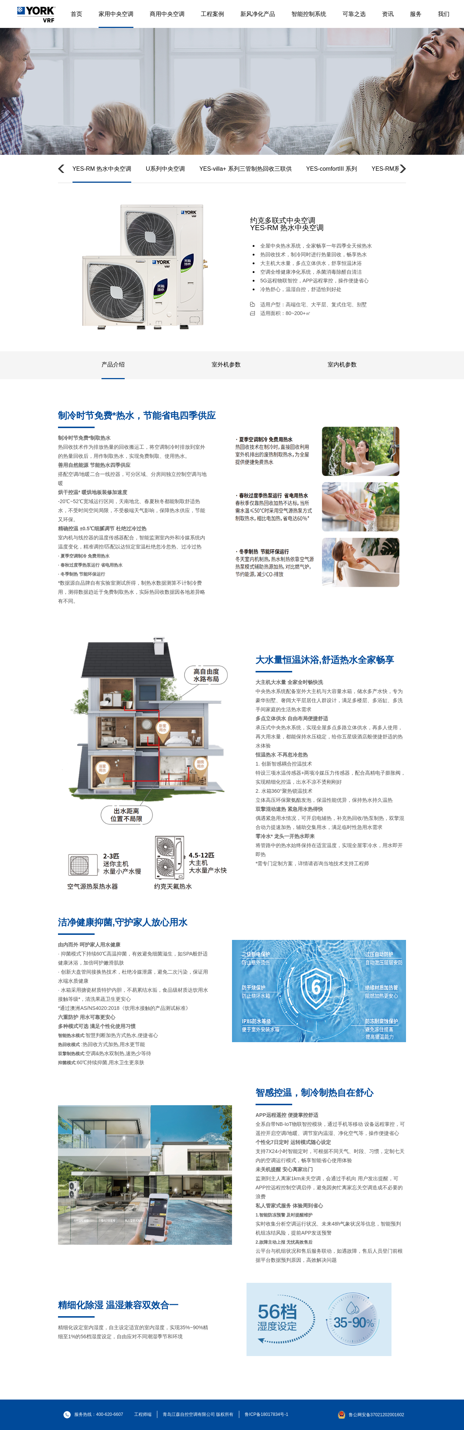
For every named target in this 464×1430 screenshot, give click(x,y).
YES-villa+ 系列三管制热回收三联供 (245, 169)
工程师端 (143, 1414)
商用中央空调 (167, 14)
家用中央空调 (116, 14)
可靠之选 (354, 14)
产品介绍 (113, 364)
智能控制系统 (308, 14)
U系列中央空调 (165, 169)
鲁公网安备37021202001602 (376, 1414)
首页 (76, 14)
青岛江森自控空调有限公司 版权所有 (198, 1414)
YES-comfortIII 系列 (331, 169)
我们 (444, 14)
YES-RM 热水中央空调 (102, 169)
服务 (416, 14)
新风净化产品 (257, 14)
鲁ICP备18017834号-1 (266, 1414)
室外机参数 (226, 364)
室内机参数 (342, 364)
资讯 (388, 14)
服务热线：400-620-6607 (93, 1414)
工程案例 (212, 14)
